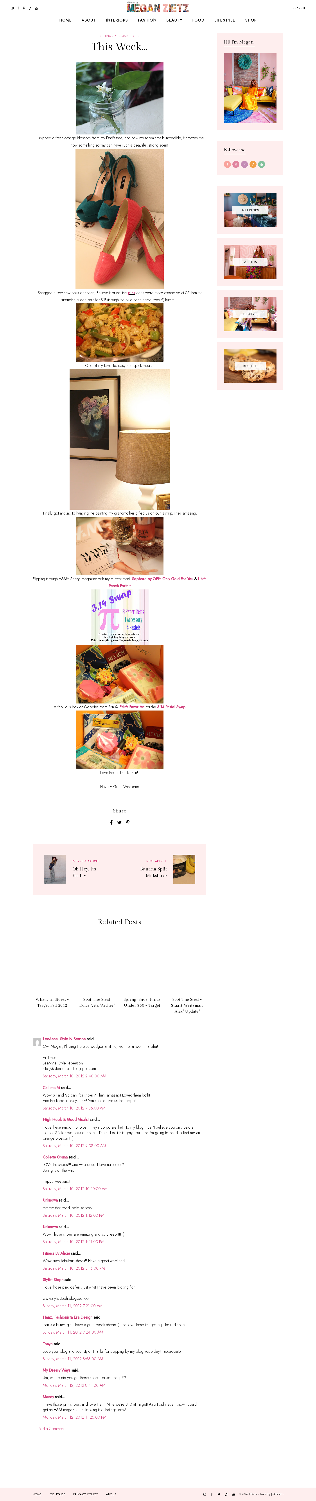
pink (131, 293)
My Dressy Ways (56, 1370)
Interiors (117, 20)
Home (65, 20)
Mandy (48, 1397)
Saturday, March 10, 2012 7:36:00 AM (74, 1108)
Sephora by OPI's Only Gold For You (162, 579)
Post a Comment (51, 1429)
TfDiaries (254, 1494)
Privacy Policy (85, 1494)
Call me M (51, 1088)
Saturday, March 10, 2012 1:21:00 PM (73, 1242)
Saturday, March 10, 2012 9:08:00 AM (74, 1146)
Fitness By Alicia (56, 1253)
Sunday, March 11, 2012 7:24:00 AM (73, 1332)
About (89, 20)
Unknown (50, 1200)
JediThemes (277, 1494)
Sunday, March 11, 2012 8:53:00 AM (73, 1359)
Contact (57, 1494)
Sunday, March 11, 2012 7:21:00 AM (72, 1306)
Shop (251, 20)
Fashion (147, 20)
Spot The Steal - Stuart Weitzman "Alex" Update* (187, 1005)
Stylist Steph (53, 1280)
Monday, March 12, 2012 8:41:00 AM (74, 1385)
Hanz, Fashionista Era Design (67, 1317)
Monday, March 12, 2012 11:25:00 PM (74, 1417)
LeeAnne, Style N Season (64, 1039)
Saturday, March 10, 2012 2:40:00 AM (74, 1076)
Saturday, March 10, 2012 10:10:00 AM (75, 1189)
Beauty (174, 20)
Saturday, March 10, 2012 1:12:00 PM (73, 1215)
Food (198, 20)
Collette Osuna (55, 1157)
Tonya (47, 1344)
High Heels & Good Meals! (66, 1119)
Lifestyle (224, 20)
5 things (106, 36)
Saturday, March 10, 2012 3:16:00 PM (74, 1268)
